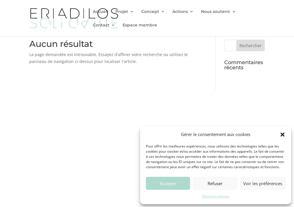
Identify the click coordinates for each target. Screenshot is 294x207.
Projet (121, 11)
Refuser (215, 183)
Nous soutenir (215, 11)
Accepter (168, 183)
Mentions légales (215, 196)
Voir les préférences (262, 183)
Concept (150, 11)
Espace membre (140, 25)
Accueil (100, 11)
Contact (101, 25)
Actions (180, 11)
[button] (282, 134)
